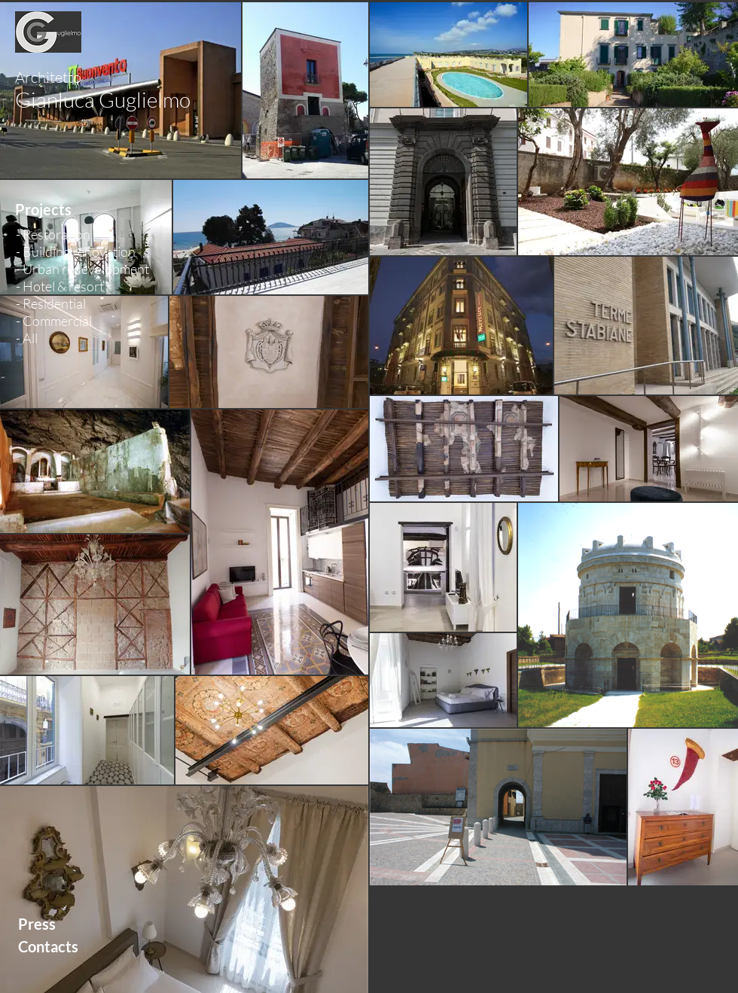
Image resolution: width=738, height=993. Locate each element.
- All (27, 338)
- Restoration (53, 234)
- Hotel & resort (60, 286)
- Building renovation (76, 251)
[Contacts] (83, 946)
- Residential (51, 303)
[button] (68, 209)
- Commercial (54, 320)
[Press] (83, 923)
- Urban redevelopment (82, 268)
